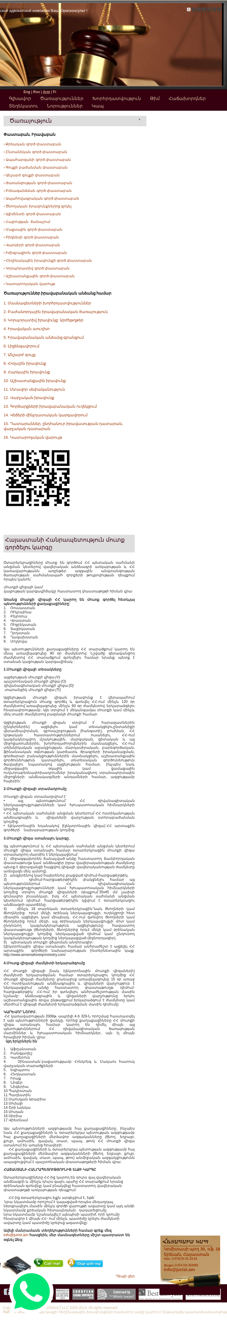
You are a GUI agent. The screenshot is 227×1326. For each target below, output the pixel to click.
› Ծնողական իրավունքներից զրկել (37, 206)
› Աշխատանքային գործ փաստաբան (39, 276)
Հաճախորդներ (187, 98)
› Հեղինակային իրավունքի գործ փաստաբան (48, 260)
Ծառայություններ (62, 98)
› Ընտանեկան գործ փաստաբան (35, 152)
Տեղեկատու (23, 105)
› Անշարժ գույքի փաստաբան (32, 175)
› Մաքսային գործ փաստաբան (33, 229)
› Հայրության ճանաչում (27, 222)
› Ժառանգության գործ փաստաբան (38, 183)
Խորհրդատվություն (117, 98)
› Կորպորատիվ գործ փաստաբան (37, 268)
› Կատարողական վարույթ (29, 284)
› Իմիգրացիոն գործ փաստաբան (35, 253)
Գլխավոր (20, 98)
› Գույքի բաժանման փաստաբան (36, 167)
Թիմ (155, 98)
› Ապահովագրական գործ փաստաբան (41, 198)
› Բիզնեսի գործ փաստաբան (31, 237)
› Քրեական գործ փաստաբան (32, 144)
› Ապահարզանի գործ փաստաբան (37, 160)
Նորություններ (65, 105)
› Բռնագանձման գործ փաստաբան (38, 191)
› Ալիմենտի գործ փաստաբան (32, 214)
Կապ (98, 105)
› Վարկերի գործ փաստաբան (32, 245)
